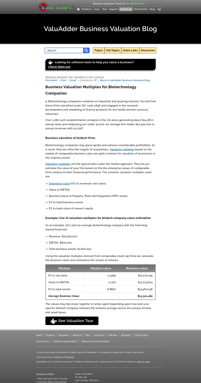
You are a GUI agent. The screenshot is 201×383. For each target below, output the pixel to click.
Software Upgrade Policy (65, 341)
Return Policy (141, 335)
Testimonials (140, 9)
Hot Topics (113, 50)
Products (87, 9)
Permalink (51, 80)
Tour (104, 9)
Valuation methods (122, 149)
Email (73, 80)
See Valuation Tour (71, 321)
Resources (126, 9)
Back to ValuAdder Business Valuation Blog (125, 80)
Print (63, 80)
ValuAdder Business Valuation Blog (100, 29)
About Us (77, 335)
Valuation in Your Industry (89, 77)
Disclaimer (126, 335)
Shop (152, 9)
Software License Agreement (95, 341)
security (70, 357)
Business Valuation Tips (59, 77)
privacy (58, 357)
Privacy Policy (42, 341)
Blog (88, 335)
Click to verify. (143, 362)
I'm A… (97, 9)
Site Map (113, 335)
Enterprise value (59, 183)
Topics (98, 50)
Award (39, 335)
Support (113, 9)
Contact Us (99, 335)
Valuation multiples (58, 163)
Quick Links (130, 50)
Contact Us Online (45, 374)
